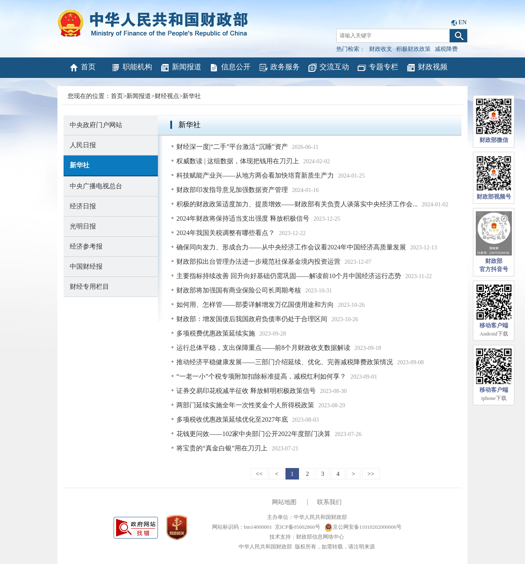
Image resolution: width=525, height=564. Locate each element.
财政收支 (380, 49)
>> (371, 473)
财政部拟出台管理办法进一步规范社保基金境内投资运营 (258, 261)
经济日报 (83, 206)
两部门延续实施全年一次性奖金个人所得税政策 (245, 405)
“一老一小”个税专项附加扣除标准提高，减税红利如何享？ (261, 376)
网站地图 (284, 502)
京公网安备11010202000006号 (363, 527)
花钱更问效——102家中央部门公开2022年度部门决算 (253, 433)
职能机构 (131, 68)
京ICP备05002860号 (297, 527)
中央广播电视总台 (96, 186)
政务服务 (279, 68)
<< (259, 473)
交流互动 (328, 68)
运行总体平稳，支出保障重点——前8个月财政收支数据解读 (263, 347)
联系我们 (329, 502)
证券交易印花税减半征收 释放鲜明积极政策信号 (246, 390)
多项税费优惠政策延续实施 (215, 333)
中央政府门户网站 (96, 124)
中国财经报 (86, 266)
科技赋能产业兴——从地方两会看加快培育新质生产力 (255, 175)
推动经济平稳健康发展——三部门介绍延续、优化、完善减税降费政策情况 (284, 361)
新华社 (192, 96)
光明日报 (83, 226)
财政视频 (426, 68)
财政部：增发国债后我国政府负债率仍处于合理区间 (251, 318)
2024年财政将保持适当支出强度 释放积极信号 (242, 218)
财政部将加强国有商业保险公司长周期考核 (238, 290)
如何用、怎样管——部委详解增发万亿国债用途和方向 (255, 304)
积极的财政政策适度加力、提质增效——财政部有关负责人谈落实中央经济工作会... (297, 204)
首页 (82, 68)
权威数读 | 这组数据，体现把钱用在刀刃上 (237, 161)
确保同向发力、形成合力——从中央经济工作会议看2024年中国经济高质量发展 (291, 247)
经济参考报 (86, 246)
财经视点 (167, 96)
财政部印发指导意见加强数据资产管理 (232, 189)
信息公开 (230, 68)
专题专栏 (377, 68)
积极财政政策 (413, 49)
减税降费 (446, 49)
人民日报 (83, 145)
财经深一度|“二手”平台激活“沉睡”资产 (232, 146)
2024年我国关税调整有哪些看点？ (225, 232)
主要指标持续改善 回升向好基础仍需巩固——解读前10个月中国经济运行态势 (288, 275)
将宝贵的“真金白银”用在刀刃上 (221, 448)
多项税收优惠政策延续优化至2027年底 (232, 419)
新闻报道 (180, 68)
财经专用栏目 (89, 286)
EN (463, 22)
